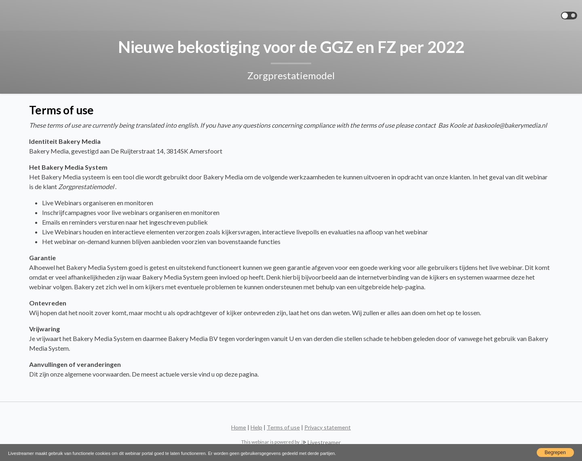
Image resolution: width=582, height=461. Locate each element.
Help (256, 427)
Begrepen (555, 452)
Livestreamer (291, 442)
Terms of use (283, 427)
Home (238, 427)
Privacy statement (327, 427)
